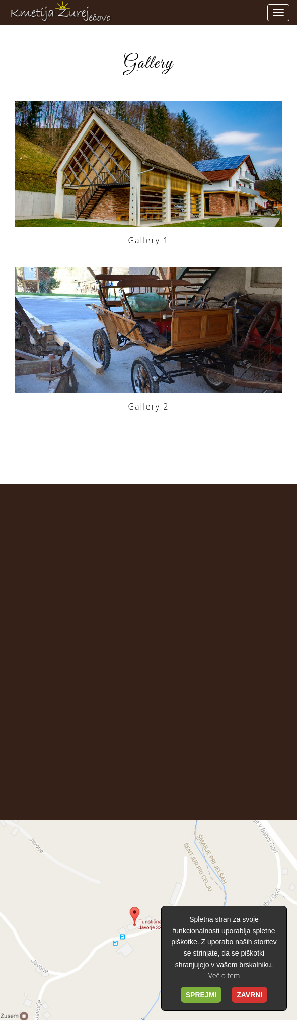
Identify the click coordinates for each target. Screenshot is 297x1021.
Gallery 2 (148, 406)
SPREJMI (201, 995)
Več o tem (224, 975)
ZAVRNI (249, 995)
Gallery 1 (148, 240)
